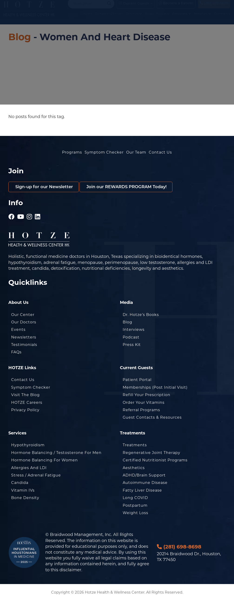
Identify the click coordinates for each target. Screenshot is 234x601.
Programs (72, 152)
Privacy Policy (25, 410)
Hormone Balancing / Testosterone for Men (56, 452)
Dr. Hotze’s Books (141, 314)
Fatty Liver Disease (142, 490)
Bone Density (25, 498)
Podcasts (162, 18)
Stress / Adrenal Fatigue (36, 475)
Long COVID (135, 498)
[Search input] (89, 8)
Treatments (135, 445)
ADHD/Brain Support (144, 475)
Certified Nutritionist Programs (155, 460)
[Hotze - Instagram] (29, 215)
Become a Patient (176, 8)
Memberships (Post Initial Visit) (155, 387)
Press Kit (132, 344)
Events (18, 329)
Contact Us (222, 18)
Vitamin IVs (23, 490)
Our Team (136, 152)
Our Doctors (23, 322)
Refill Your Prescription (146, 395)
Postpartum (135, 505)
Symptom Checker (109, 18)
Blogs (149, 18)
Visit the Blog (25, 395)
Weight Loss (135, 513)
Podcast (131, 337)
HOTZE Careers (26, 402)
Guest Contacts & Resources (152, 417)
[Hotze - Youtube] (20, 215)
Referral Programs (141, 410)
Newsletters (23, 337)
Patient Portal (137, 380)
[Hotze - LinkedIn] (37, 215)
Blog (19, 37)
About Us (202, 18)
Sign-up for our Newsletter (43, 186)
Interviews (134, 329)
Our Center (22, 314)
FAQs (16, 352)
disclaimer (70, 569)
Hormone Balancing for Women (44, 460)
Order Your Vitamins (144, 402)
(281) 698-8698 (214, 8)
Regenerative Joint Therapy (151, 452)
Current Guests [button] (134, 8)
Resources (181, 18)
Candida (19, 482)
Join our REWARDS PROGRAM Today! (126, 186)
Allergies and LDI (29, 468)
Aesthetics (134, 468)
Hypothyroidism (28, 445)
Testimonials (24, 344)
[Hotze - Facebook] (11, 215)
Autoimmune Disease (145, 482)
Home (87, 18)
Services (134, 18)
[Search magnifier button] (109, 8)
